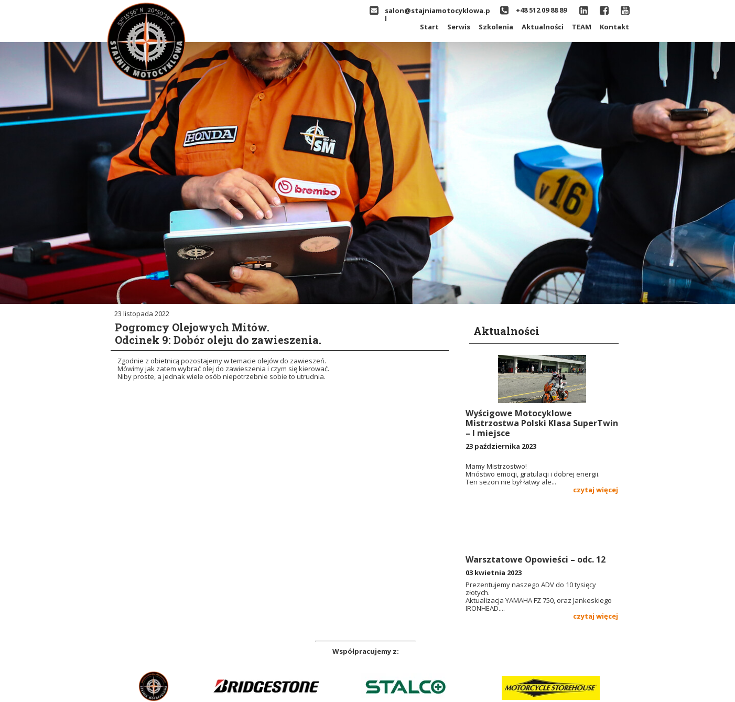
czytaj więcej (595, 489)
